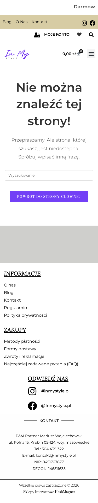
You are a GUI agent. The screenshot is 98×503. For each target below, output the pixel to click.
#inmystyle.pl (55, 391)
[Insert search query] (49, 175)
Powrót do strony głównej (49, 196)
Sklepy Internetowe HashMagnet (49, 492)
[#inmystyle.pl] (32, 391)
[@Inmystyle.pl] (32, 405)
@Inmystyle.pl (56, 405)
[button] (91, 34)
